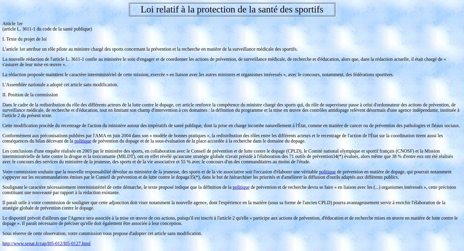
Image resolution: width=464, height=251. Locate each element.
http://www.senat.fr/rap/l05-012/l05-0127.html (46, 243)
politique (82, 140)
